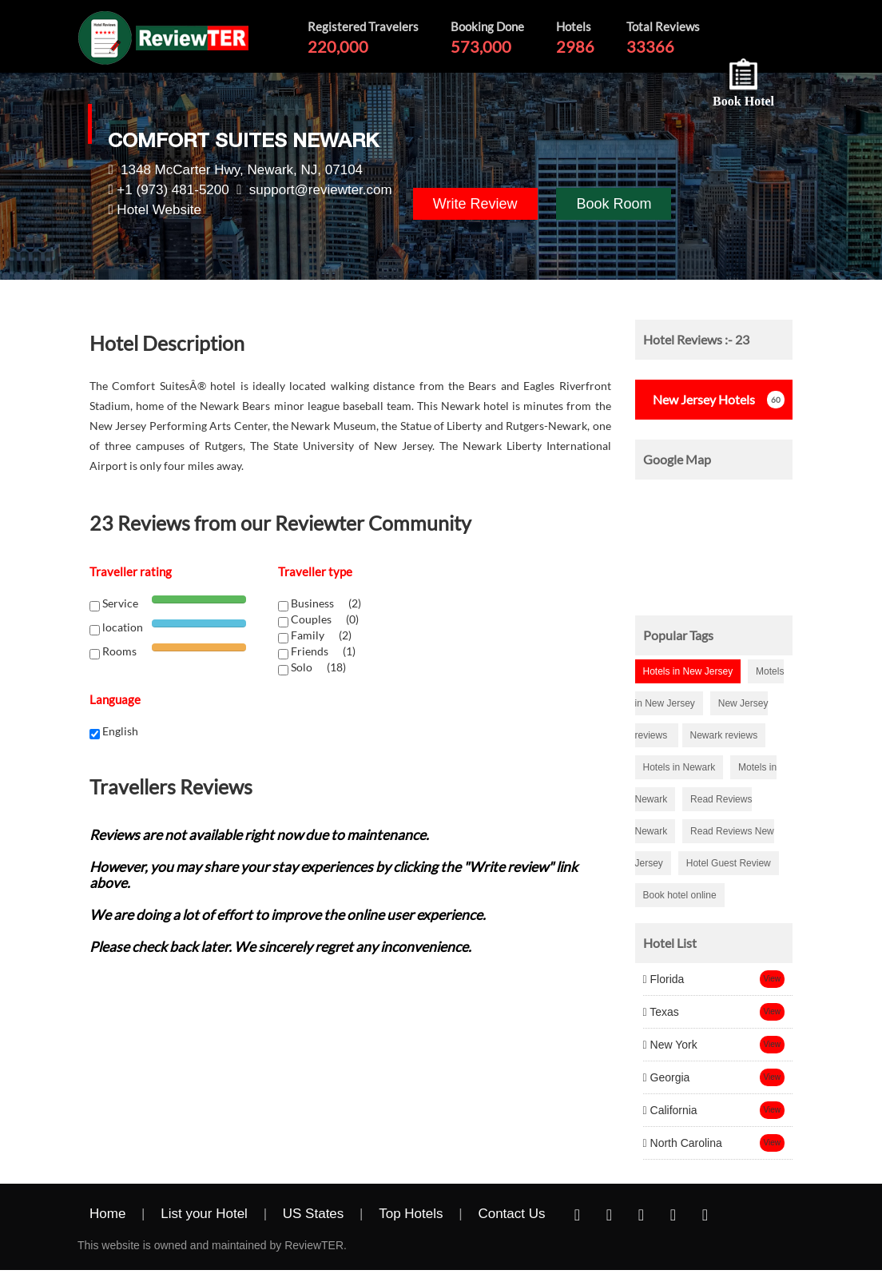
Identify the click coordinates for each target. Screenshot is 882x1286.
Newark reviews (724, 735)
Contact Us (511, 1213)
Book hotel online (680, 895)
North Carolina (682, 1143)
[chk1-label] (283, 606)
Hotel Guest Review (728, 863)
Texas (661, 1011)
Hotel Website (159, 209)
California (670, 1110)
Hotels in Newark (679, 767)
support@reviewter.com (320, 189)
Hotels (699, 399)
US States (313, 1213)
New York (670, 1044)
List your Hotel (204, 1213)
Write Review (475, 204)
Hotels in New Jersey (688, 671)
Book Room (613, 204)
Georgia (666, 1077)
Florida (664, 979)
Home (107, 1213)
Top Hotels (411, 1213)
